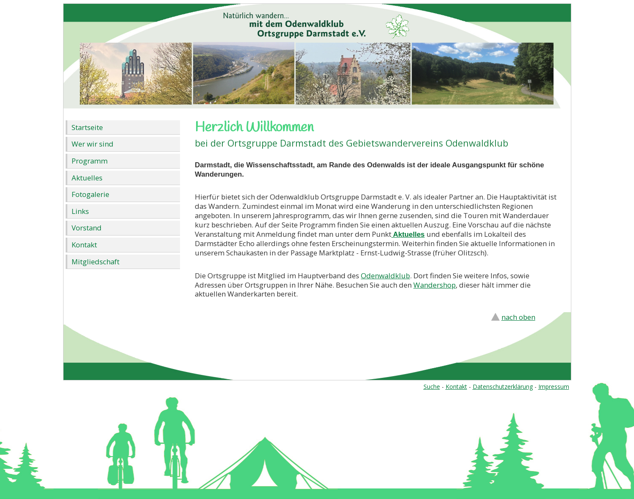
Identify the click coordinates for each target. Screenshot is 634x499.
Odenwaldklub (385, 275)
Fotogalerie (90, 194)
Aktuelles (87, 178)
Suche (432, 387)
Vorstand (87, 228)
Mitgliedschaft (95, 261)
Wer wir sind (93, 144)
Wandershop (434, 285)
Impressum (553, 387)
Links (80, 211)
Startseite (87, 127)
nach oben (518, 317)
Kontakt (84, 245)
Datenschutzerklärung (503, 387)
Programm (90, 161)
